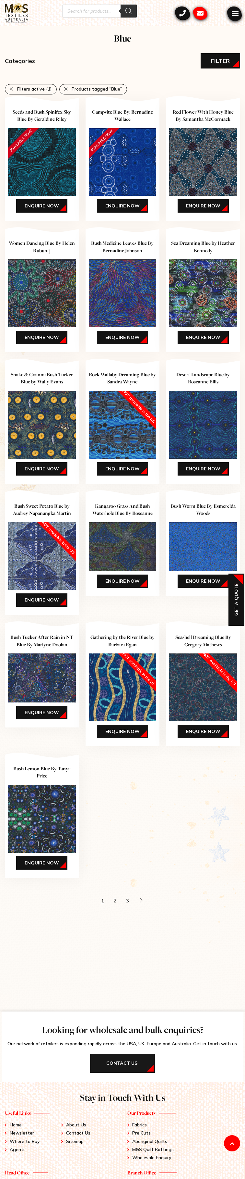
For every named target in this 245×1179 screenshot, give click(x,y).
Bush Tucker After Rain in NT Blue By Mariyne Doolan (41, 641)
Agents (18, 1149)
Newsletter (22, 1133)
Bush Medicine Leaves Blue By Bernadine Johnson (122, 247)
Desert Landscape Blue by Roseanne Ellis (203, 378)
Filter (220, 61)
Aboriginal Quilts (149, 1141)
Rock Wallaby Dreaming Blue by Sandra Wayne (122, 378)
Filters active (34, 89)
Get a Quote (236, 600)
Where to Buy (25, 1141)
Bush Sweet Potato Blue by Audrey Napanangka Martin (42, 509)
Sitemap (75, 1141)
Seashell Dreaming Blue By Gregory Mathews (203, 641)
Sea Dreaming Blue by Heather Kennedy (203, 247)
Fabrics (139, 1125)
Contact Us (78, 1133)
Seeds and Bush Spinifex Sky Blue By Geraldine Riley (42, 115)
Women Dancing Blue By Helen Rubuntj (42, 247)
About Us (76, 1125)
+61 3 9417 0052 (182, 13)
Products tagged (97, 89)
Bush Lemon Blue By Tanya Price (42, 772)
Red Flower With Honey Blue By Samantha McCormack (203, 115)
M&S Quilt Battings (153, 1149)
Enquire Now (42, 206)
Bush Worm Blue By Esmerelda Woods (203, 509)
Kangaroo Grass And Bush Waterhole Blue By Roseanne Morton (122, 513)
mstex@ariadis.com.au (200, 13)
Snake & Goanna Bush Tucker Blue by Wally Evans (42, 378)
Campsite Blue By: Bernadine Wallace (122, 115)
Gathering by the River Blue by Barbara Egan (122, 641)
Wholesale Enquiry (151, 1157)
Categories (20, 61)
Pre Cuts (141, 1133)
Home (16, 1125)
